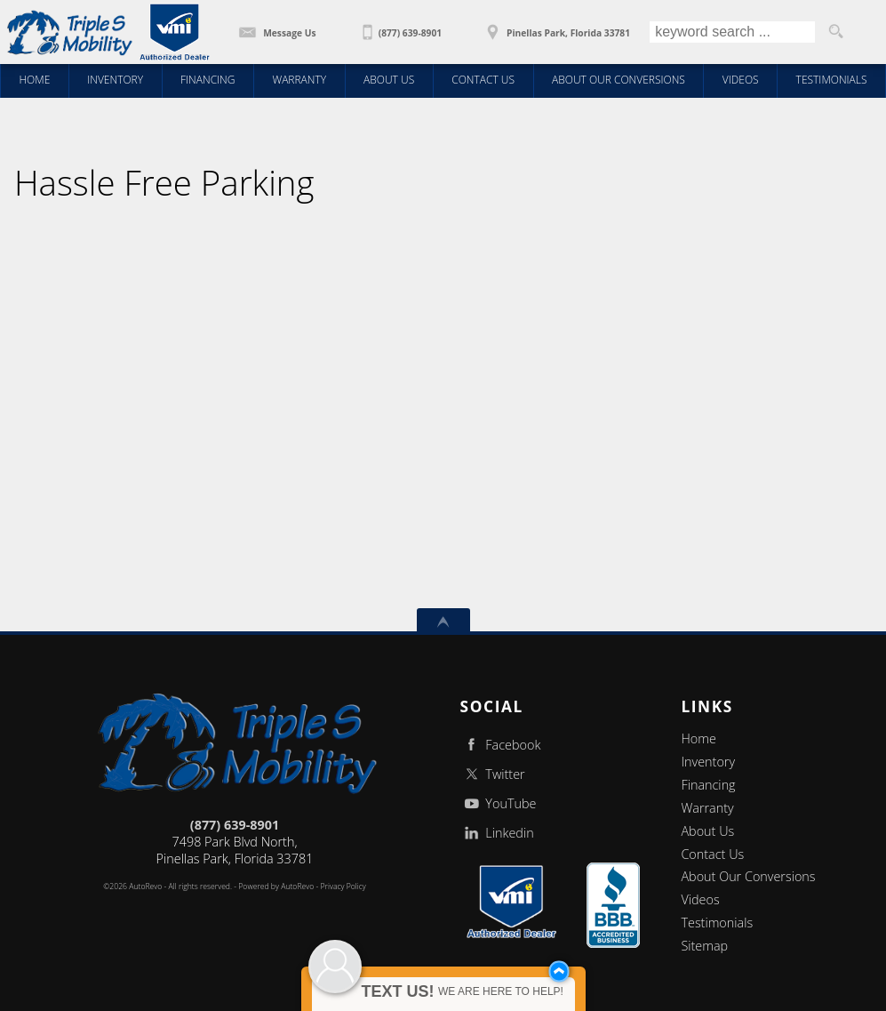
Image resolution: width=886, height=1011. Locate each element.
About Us (707, 830)
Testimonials (717, 922)
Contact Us (712, 854)
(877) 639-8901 (234, 824)
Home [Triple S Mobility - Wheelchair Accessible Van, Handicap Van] (34, 79)
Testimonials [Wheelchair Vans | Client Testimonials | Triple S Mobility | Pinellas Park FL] (831, 79)
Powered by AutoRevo (276, 886)
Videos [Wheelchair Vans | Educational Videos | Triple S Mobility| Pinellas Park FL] (740, 79)
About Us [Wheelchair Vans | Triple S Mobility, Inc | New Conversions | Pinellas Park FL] (388, 79)
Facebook (500, 745)
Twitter (492, 774)
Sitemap (704, 945)
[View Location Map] (556, 26)
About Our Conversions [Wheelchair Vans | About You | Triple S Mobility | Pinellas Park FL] (618, 79)
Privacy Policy (343, 886)
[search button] (836, 32)
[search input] (732, 32)
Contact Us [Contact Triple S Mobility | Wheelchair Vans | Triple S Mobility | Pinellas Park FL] (483, 79)
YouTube (498, 803)
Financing (708, 784)
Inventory (708, 761)
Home (698, 738)
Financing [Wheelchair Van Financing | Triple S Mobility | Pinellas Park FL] (207, 79)
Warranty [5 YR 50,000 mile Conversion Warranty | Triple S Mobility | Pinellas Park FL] (299, 79)
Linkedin (497, 833)
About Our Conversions (748, 876)
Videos (700, 899)
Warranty (707, 807)
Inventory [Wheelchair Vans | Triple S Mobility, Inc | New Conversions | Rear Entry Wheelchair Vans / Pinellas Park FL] (115, 79)
